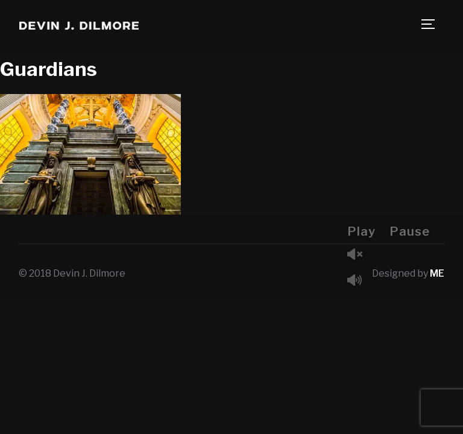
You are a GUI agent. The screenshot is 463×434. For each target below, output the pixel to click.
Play (361, 231)
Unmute (359, 255)
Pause (409, 231)
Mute (359, 281)
